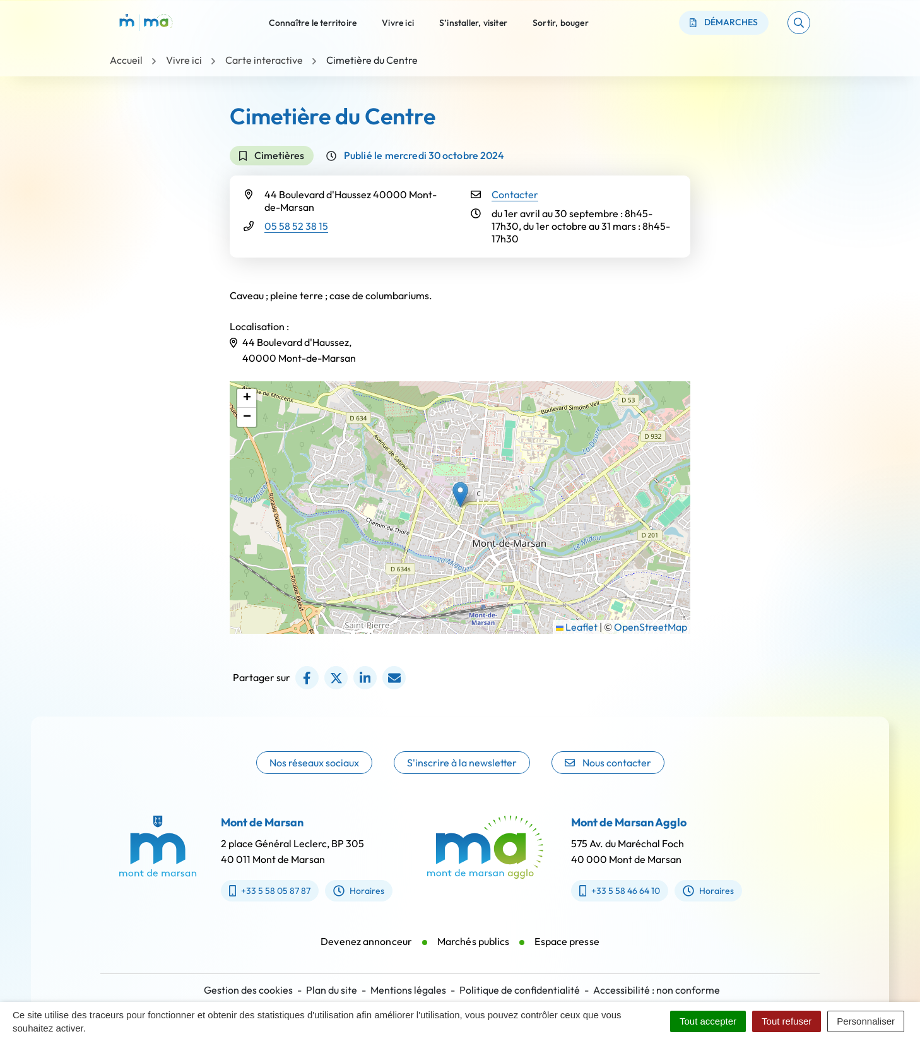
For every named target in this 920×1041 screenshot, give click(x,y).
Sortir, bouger (561, 22)
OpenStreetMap (650, 627)
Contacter (515, 194)
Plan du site (331, 990)
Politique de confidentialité (519, 990)
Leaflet (577, 627)
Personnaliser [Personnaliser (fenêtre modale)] (866, 1021)
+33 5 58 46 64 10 (635, 890)
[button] (798, 22)
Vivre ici (398, 22)
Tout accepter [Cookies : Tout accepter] (708, 1021)
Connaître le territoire (313, 22)
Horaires (343, 890)
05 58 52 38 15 (296, 226)
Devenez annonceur (366, 957)
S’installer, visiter (473, 22)
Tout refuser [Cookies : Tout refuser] (786, 1021)
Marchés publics (473, 957)
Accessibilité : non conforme (656, 990)
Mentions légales (408, 990)
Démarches (724, 22)
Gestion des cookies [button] (248, 990)
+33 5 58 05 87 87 (254, 890)
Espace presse (566, 957)
